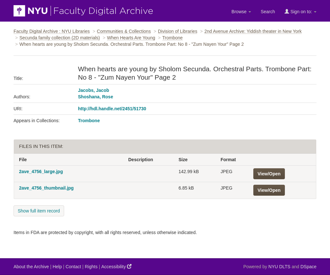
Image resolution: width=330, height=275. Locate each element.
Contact (73, 266)
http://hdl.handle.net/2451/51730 (112, 108)
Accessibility (116, 266)
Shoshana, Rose (95, 96)
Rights (91, 266)
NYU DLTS (279, 266)
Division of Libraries (177, 31)
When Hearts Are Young (131, 37)
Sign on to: (300, 11)
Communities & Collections (124, 31)
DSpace (308, 266)
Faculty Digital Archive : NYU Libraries (52, 31)
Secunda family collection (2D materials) (59, 37)
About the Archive (31, 266)
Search (268, 11)
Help (57, 266)
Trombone (172, 37)
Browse (241, 11)
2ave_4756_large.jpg (41, 171)
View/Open (268, 173)
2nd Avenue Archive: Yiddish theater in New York (253, 31)
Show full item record (39, 210)
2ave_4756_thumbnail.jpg (46, 188)
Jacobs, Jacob (93, 90)
